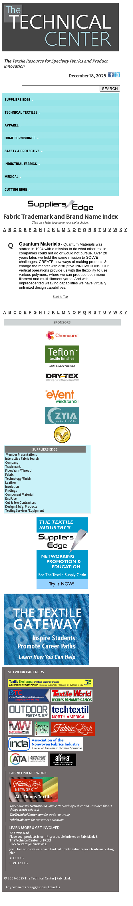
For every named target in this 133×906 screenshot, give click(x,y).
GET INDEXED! (19, 833)
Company (11, 463)
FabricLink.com (19, 820)
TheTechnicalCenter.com (26, 815)
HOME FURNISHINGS (20, 138)
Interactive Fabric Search (22, 459)
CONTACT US (18, 863)
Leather (10, 483)
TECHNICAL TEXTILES (21, 112)
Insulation (12, 487)
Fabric (9, 475)
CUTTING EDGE (16, 189)
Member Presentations (21, 455)
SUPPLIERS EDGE (17, 99)
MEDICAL (11, 176)
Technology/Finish (18, 479)
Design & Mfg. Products (21, 507)
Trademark (13, 467)
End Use (11, 499)
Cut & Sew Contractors (20, 503)
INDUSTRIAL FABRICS (21, 164)
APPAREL (12, 125)
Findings (11, 491)
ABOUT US (16, 858)
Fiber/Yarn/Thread (18, 471)
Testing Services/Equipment (24, 511)
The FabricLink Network (25, 806)
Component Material (19, 495)
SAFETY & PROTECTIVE (22, 151)
